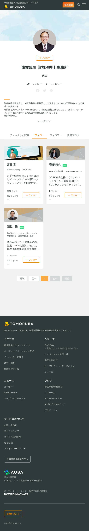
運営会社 (8, 443)
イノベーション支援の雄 (56, 354)
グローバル (50, 392)
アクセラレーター (53, 398)
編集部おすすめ (11, 369)
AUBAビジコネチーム (55, 404)
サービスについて (12, 437)
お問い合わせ (10, 425)
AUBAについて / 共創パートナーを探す (23, 480)
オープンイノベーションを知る (19, 351)
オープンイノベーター (15, 398)
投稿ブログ (73, 135)
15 (12, 198)
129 (13, 191)
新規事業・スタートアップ (17, 345)
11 (54, 198)
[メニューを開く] (83, 5)
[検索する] (78, 6)
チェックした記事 (19, 135)
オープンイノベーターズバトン (60, 366)
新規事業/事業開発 (54, 387)
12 (12, 262)
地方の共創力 (51, 360)
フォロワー (56, 135)
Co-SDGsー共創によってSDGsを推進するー (62, 347)
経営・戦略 (9, 363)
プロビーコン (51, 410)
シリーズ (49, 372)
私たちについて (11, 431)
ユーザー (8, 387)
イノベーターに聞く (13, 357)
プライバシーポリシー (15, 448)
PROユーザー (10, 392)
